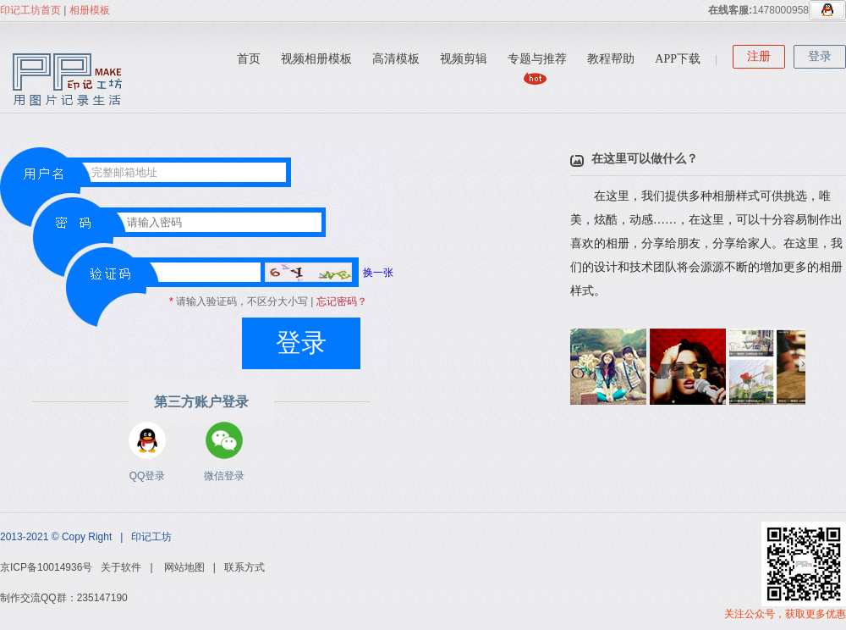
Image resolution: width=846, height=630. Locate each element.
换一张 (329, 273)
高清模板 (396, 58)
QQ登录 (147, 440)
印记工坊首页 (30, 10)
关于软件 (121, 567)
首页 (249, 58)
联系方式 (244, 567)
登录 (820, 56)
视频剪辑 (463, 58)
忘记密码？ (341, 301)
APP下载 (677, 58)
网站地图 (184, 567)
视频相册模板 (316, 58)
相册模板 (89, 10)
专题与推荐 (537, 58)
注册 (759, 56)
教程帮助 (610, 58)
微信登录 (224, 440)
